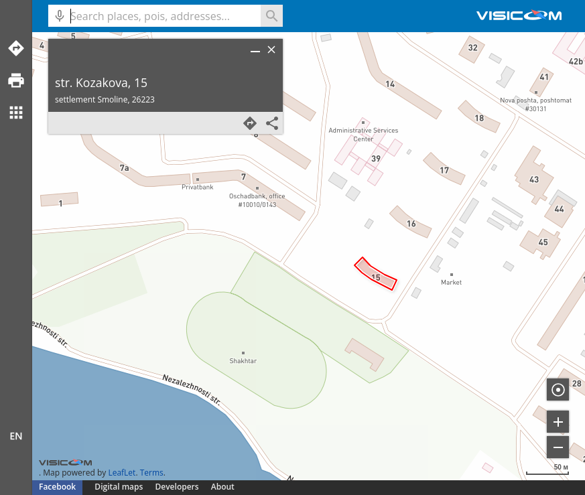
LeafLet (121, 472)
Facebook (57, 486)
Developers (177, 486)
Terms (152, 472)
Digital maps (119, 486)
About (223, 486)
